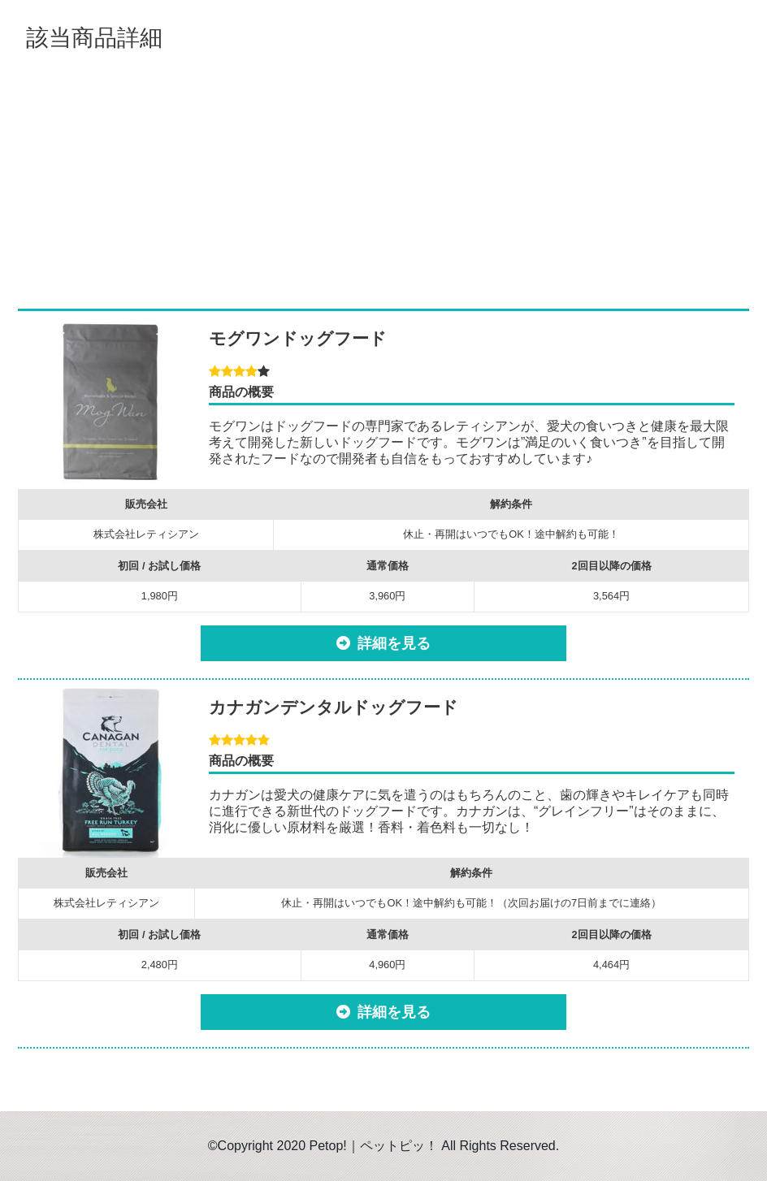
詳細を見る (394, 643)
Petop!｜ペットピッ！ (374, 1146)
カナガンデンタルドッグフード (333, 707)
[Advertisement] (383, 178)
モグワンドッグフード (298, 338)
